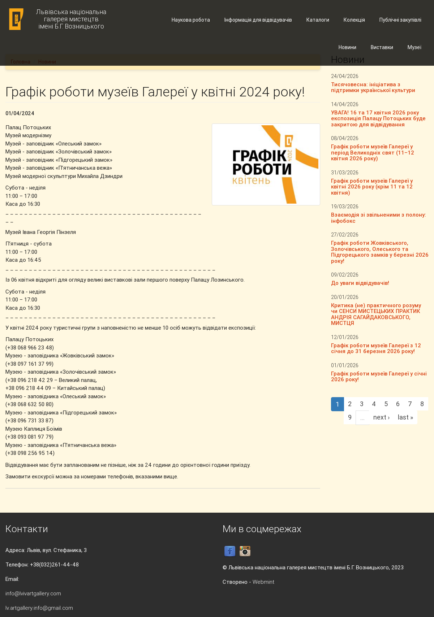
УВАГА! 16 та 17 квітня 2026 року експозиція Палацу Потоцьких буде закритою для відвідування (378, 118)
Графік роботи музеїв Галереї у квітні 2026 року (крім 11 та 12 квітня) (372, 186)
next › (381, 417)
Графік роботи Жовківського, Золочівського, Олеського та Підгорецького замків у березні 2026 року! (380, 251)
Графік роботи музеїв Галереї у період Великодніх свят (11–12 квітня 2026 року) (372, 152)
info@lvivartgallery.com (33, 593)
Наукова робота (191, 20)
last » (405, 417)
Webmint (263, 581)
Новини (347, 47)
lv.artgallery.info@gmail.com (39, 607)
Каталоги (317, 20)
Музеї (414, 47)
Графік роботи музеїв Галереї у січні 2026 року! (379, 376)
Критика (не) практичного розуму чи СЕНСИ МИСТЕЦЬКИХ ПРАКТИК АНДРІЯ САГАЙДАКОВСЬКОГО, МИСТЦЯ (376, 314)
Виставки (382, 47)
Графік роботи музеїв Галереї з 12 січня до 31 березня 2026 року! (376, 348)
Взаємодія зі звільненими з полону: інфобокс (378, 217)
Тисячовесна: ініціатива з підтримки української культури (373, 87)
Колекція (354, 20)
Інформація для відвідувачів (258, 20)
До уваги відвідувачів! (360, 282)
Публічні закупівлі (400, 20)
